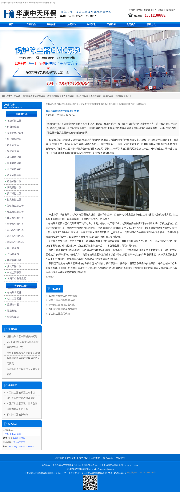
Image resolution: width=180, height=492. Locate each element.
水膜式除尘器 (14, 169)
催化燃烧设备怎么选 (17, 409)
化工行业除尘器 (15, 211)
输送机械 (12, 310)
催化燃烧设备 (14, 139)
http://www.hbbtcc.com (103, 469)
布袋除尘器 (27, 95)
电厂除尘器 (13, 248)
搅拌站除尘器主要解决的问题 (22, 336)
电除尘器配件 (14, 298)
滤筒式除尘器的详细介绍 (62, 300)
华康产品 (31, 24)
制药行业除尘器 (15, 230)
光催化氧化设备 (15, 133)
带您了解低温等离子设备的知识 (23, 352)
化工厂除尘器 (82, 95)
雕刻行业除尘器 (15, 242)
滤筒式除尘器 (14, 157)
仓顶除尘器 (108, 95)
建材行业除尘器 (15, 218)
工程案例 (111, 24)
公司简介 (131, 24)
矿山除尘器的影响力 (17, 414)
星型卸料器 (13, 304)
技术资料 (71, 24)
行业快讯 (116, 104)
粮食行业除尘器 (15, 224)
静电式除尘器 (14, 163)
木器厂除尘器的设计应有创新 (22, 403)
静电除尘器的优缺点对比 (62, 304)
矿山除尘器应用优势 (59, 313)
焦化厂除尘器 (14, 266)
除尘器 (17, 95)
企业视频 (159, 10)
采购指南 (51, 24)
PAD (139, 10)
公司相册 (148, 10)
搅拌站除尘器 (14, 193)
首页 (11, 24)
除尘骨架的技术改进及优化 (21, 398)
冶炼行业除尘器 (15, 205)
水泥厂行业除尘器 (16, 278)
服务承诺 (83, 458)
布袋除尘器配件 (122, 95)
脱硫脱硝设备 (14, 260)
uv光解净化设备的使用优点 (63, 296)
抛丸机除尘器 (14, 199)
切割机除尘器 (14, 187)
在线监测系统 (14, 272)
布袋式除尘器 (14, 120)
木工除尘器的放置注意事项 (21, 392)
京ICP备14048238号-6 (115, 473)
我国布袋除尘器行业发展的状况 (133, 104)
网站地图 (170, 10)
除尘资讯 (91, 24)
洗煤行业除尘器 (15, 236)
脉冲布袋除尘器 (54, 95)
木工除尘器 (95, 95)
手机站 (132, 10)
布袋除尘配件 (14, 292)
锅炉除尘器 (40, 95)
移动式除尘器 (14, 181)
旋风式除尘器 (14, 175)
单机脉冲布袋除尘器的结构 (63, 309)
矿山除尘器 (68, 95)
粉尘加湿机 (13, 316)
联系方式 (151, 24)
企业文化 (71, 458)
